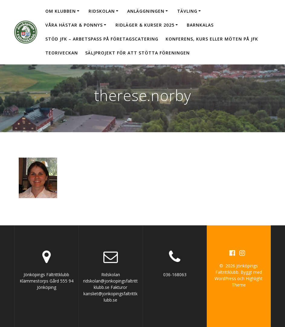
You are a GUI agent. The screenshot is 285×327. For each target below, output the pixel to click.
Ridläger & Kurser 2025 (144, 25)
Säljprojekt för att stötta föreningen (137, 53)
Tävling (187, 11)
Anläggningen (145, 11)
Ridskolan (102, 11)
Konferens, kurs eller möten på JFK (212, 39)
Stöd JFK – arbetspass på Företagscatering (101, 39)
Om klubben (60, 11)
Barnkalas (200, 25)
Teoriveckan (61, 53)
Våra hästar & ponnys (74, 25)
